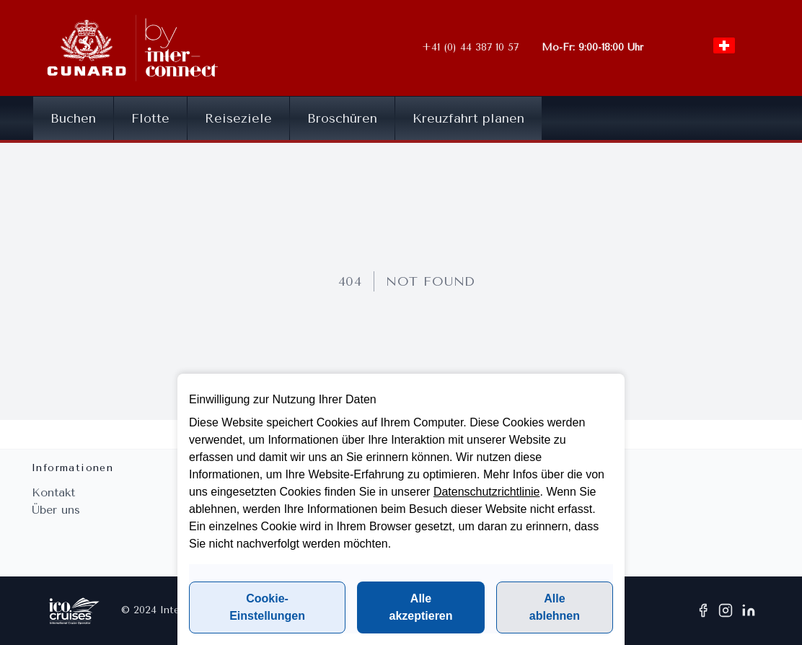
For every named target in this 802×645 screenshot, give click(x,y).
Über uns (56, 510)
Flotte (150, 118)
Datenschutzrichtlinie (486, 492)
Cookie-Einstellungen (267, 607)
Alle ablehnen (554, 607)
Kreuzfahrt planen (468, 118)
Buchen (73, 118)
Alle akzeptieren (420, 607)
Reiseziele (238, 118)
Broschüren (342, 118)
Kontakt (53, 492)
